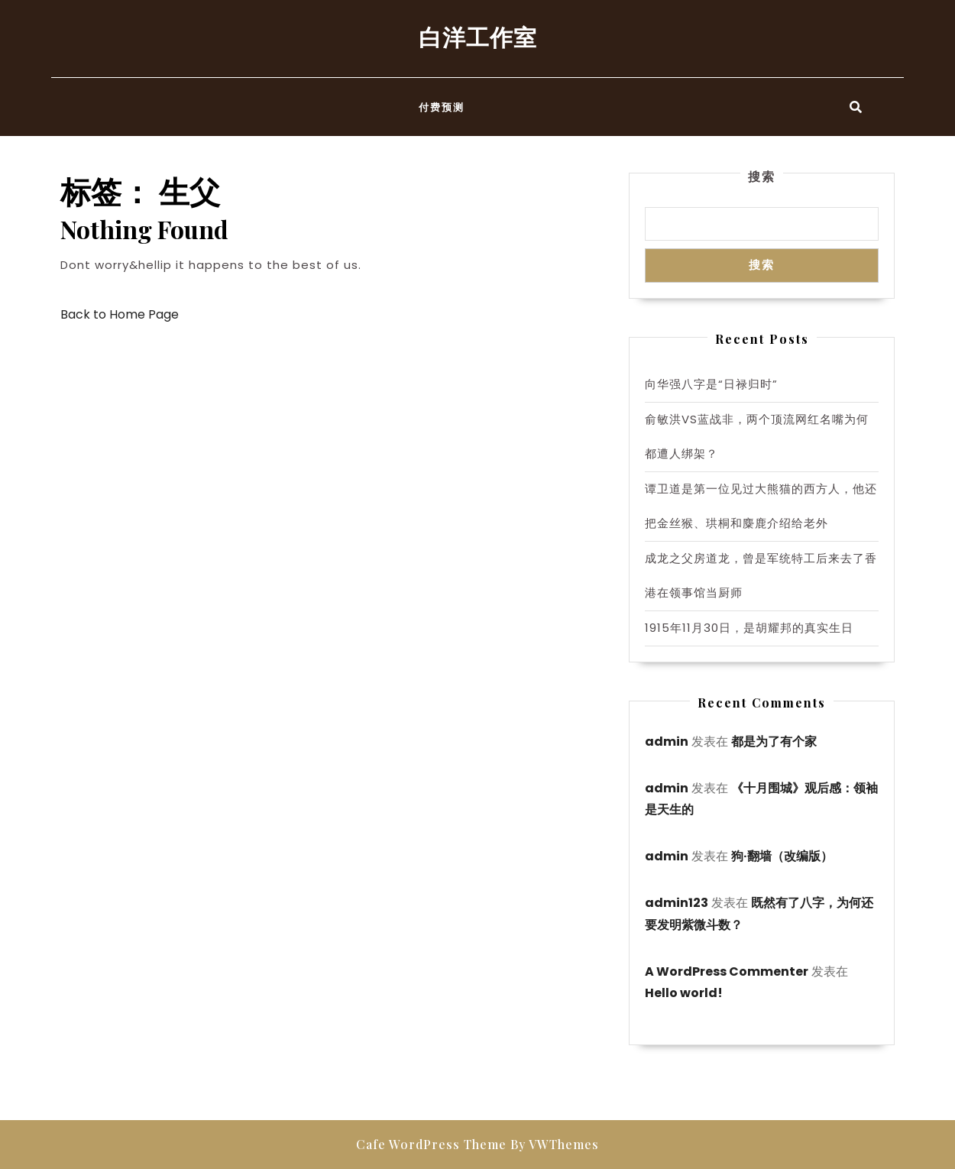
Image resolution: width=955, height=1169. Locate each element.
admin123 (676, 903)
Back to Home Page (119, 314)
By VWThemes (554, 1144)
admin (666, 741)
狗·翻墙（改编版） (782, 856)
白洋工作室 (478, 36)
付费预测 (442, 106)
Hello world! (684, 993)
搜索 (761, 176)
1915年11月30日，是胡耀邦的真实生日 (749, 628)
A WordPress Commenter (726, 971)
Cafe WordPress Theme (431, 1144)
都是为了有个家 (774, 741)
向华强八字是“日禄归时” (711, 384)
